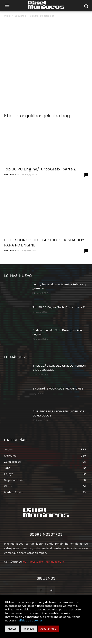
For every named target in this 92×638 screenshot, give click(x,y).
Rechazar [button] (29, 628)
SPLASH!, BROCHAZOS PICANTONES (58, 388)
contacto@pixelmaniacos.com (43, 561)
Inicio (7, 15)
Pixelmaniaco (11, 174)
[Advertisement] (46, 66)
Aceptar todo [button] (48, 628)
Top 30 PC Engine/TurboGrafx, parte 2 (40, 169)
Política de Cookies (30, 620)
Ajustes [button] (12, 628)
